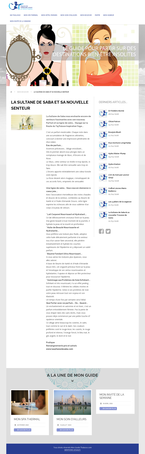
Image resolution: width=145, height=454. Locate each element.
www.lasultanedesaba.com (59, 349)
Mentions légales (72, 450)
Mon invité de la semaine (20, 21)
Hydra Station (114, 164)
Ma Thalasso (15, 15)
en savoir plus (22, 430)
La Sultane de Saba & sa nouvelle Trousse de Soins (118, 215)
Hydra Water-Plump (117, 153)
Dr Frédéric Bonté (116, 111)
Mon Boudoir (86, 15)
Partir (97, 15)
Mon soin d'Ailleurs (68, 15)
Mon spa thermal (31, 15)
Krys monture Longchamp (119, 143)
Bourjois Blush (114, 132)
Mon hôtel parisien (49, 15)
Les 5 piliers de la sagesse (119, 202)
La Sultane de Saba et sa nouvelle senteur (51, 92)
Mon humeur (108, 15)
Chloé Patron (114, 121)
